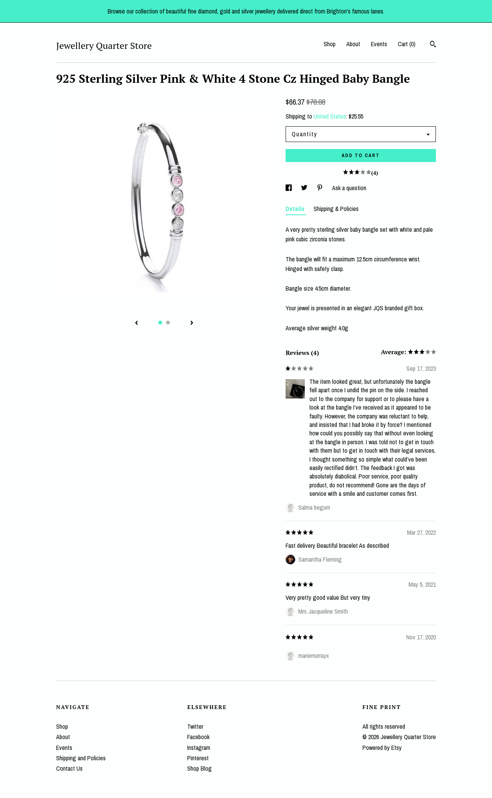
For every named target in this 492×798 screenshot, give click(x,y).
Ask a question (349, 188)
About (353, 44)
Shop (330, 44)
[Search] (433, 45)
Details (296, 208)
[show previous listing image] (136, 323)
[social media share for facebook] (289, 188)
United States (330, 116)
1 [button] (160, 323)
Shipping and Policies (81, 758)
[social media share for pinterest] (320, 188)
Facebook (198, 737)
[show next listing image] (192, 323)
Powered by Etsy (382, 747)
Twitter (195, 726)
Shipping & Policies (336, 208)
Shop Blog (199, 768)
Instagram (198, 747)
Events (379, 44)
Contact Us (69, 768)
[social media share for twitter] (305, 188)
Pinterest (198, 758)
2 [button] (168, 323)
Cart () (407, 44)
